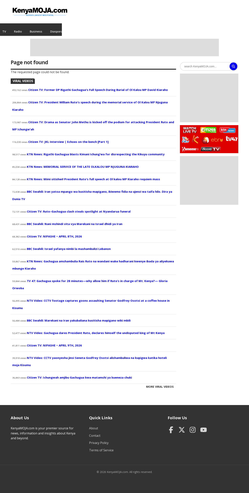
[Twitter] (181, 426)
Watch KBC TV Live (205, 136)
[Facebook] (171, 426)
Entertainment (174, 28)
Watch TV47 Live (231, 135)
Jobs (85, 28)
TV (98, 28)
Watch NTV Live (185, 136)
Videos (69, 28)
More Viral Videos (160, 383)
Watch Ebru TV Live (217, 136)
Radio (111, 28)
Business (129, 28)
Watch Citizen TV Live (208, 126)
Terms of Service (101, 446)
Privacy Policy (99, 439)
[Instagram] (192, 426)
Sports (197, 28)
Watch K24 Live (195, 136)
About (93, 424)
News (53, 28)
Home (37, 28)
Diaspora (150, 28)
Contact (94, 432)
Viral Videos (23, 77)
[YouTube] (203, 426)
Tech (213, 28)
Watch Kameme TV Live (190, 145)
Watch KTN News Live (226, 126)
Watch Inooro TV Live (210, 144)
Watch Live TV (188, 125)
